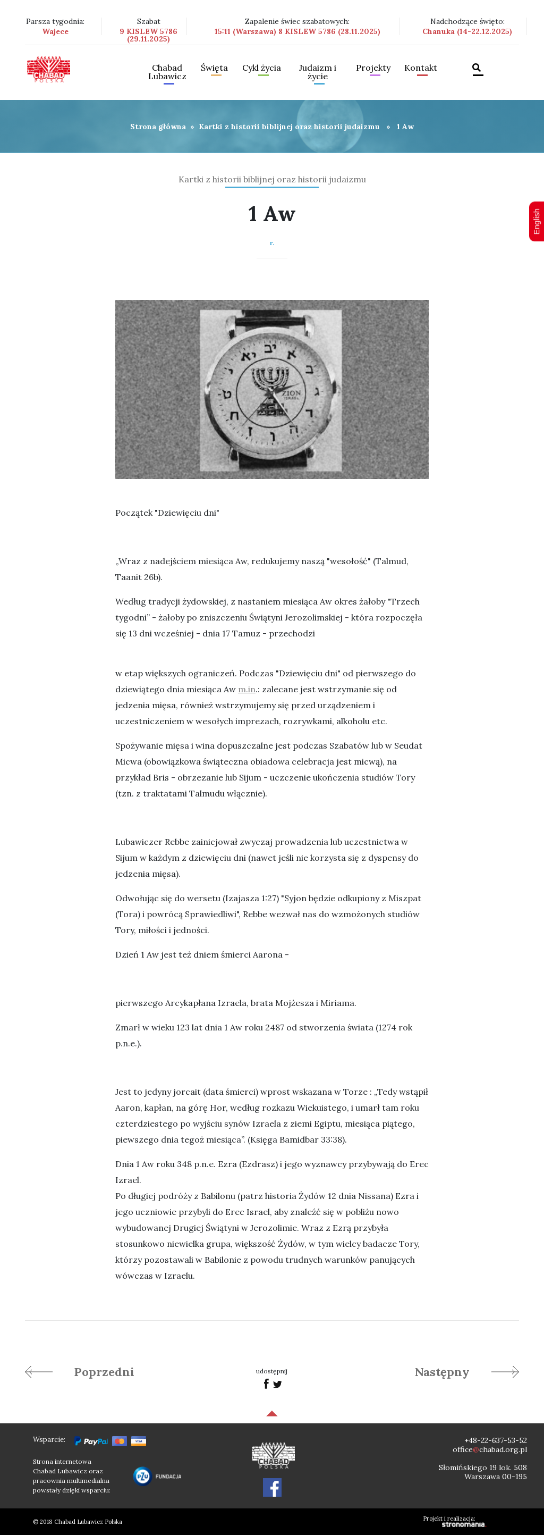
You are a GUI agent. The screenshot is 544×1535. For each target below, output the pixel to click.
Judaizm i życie (317, 72)
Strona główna (158, 126)
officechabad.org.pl (490, 1449)
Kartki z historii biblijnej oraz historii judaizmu (289, 126)
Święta (214, 68)
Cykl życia (261, 68)
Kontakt (420, 68)
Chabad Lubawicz (167, 72)
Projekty (373, 68)
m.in (247, 689)
